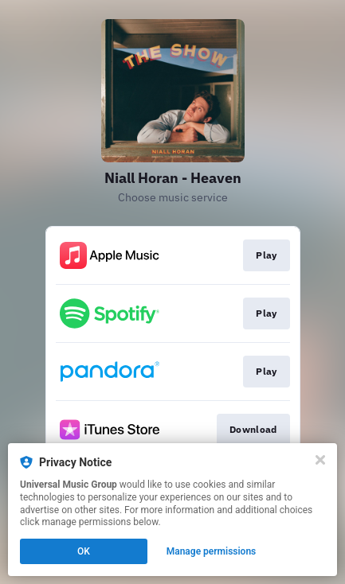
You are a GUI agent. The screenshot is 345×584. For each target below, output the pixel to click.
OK (83, 551)
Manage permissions (212, 551)
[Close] (320, 460)
